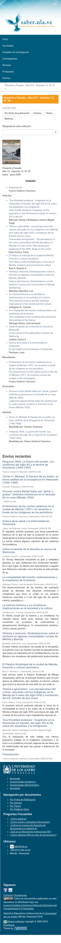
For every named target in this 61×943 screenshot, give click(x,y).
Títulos (49, 113)
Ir (55, 132)
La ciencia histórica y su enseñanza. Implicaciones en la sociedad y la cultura (27, 607)
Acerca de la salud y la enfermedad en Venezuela (25, 522)
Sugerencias (20, 895)
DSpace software (15, 921)
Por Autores (16, 803)
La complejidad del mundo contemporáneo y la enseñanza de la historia (29, 579)
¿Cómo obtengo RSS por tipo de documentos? (33, 835)
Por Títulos (15, 806)
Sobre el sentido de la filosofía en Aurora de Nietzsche (29, 551)
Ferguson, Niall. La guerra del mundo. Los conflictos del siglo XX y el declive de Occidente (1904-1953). (33, 434)
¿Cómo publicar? (18, 819)
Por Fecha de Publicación (23, 799)
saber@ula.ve (20, 846)
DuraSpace (8, 925)
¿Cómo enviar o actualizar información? (30, 822)
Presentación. (16, 187)
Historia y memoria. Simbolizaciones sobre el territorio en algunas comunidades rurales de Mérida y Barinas (30, 636)
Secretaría (15, 788)
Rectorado (15, 778)
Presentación (10, 754)
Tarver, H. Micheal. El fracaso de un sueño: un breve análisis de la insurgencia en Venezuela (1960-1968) (30, 479)
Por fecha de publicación (17, 113)
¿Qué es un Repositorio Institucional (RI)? (30, 831)
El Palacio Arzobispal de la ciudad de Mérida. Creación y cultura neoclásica (30, 666)
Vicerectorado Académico (23, 782)
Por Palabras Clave (19, 809)
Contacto (8, 895)
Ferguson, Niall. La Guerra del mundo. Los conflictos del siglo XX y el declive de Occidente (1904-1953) (28, 464)
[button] (47, 30)
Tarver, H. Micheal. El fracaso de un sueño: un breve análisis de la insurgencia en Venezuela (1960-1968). (32, 420)
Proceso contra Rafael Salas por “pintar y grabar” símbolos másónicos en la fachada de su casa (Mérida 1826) (28, 494)
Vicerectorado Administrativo (24, 785)
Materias (8, 118)
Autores (37, 113)
